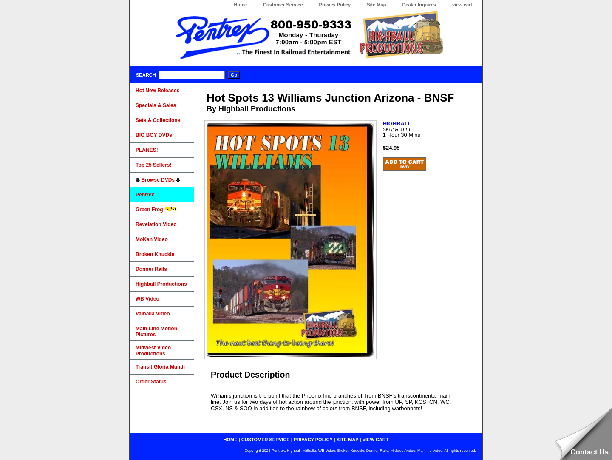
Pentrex (145, 195)
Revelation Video (156, 224)
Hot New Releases (157, 91)
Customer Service (283, 4)
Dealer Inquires (419, 4)
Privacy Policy (335, 4)
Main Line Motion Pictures (156, 332)
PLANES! (147, 150)
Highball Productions (161, 284)
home (231, 439)
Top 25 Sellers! (153, 165)
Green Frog (156, 210)
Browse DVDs (158, 180)
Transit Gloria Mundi (160, 367)
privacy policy (313, 439)
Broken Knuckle (155, 254)
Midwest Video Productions (153, 351)
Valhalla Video (153, 314)
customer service (265, 439)
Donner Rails (151, 269)
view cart (462, 4)
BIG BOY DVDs (154, 135)
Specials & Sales (156, 105)
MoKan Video (152, 239)
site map (348, 439)
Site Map (376, 4)
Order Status (151, 382)
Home (240, 4)
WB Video (147, 299)
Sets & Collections (158, 120)
